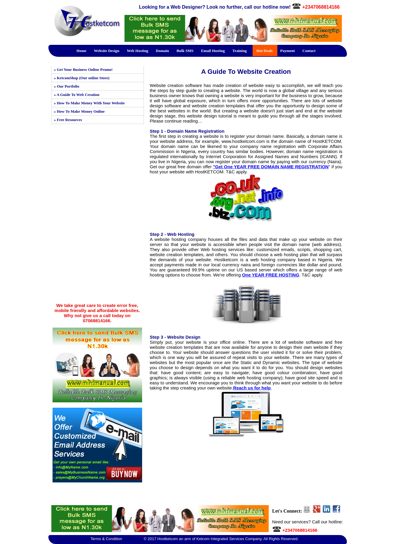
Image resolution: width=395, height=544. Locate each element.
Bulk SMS (184, 50)
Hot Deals (264, 50)
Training (239, 50)
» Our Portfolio (66, 86)
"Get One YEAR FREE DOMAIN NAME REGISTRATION (270, 166)
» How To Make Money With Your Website (89, 103)
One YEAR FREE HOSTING (270, 274)
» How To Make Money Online (79, 111)
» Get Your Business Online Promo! (83, 69)
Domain (162, 50)
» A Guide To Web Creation (76, 94)
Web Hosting (137, 50)
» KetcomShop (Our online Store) (82, 78)
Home (81, 50)
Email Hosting (213, 50)
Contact (309, 50)
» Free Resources (68, 119)
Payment (287, 50)
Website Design (106, 50)
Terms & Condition (106, 539)
